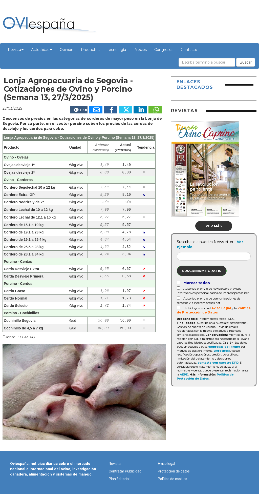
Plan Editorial (119, 479)
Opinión (66, 49)
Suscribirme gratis (201, 271)
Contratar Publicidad (125, 471)
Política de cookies (172, 479)
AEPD (184, 374)
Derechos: (222, 350)
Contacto (189, 49)
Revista (16, 49)
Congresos (163, 49)
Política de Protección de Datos (205, 376)
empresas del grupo (224, 346)
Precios (140, 49)
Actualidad (41, 49)
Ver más (214, 226)
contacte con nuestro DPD (218, 362)
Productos (90, 49)
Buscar (246, 62)
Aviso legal (166, 464)
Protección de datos (174, 471)
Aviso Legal (221, 308)
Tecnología (116, 49)
